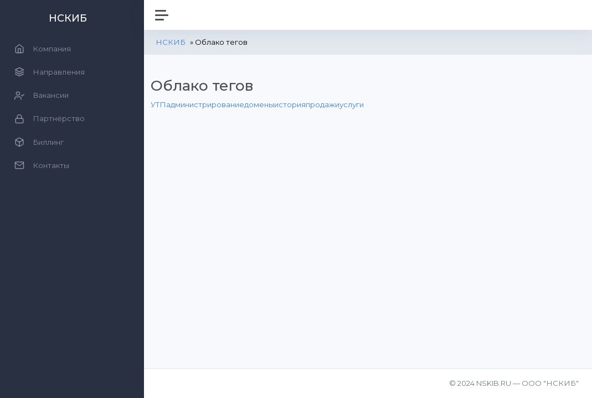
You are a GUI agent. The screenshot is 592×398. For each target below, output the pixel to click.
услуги (351, 104)
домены (259, 104)
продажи (322, 104)
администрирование (205, 104)
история (290, 104)
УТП (158, 104)
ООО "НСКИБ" (550, 383)
